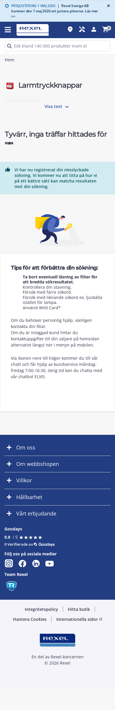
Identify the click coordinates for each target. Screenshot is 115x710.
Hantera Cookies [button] (30, 619)
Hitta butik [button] (79, 609)
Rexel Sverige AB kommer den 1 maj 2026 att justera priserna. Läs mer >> (54, 11)
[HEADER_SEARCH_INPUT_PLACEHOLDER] (57, 45)
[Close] (107, 6)
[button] (57, 447)
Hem (9, 59)
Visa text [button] (57, 106)
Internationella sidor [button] (79, 619)
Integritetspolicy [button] (41, 609)
